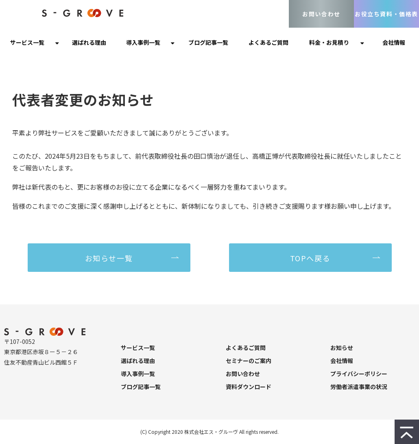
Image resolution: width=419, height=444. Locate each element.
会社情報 (393, 42)
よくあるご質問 (268, 42)
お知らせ (341, 347)
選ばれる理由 (89, 42)
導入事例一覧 (143, 42)
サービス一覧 (27, 42)
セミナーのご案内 (248, 361)
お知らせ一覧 (109, 258)
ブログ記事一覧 (208, 42)
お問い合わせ (321, 14)
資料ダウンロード (248, 387)
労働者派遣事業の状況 (358, 387)
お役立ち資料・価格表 (386, 14)
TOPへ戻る (310, 258)
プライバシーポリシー (358, 374)
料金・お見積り (329, 42)
